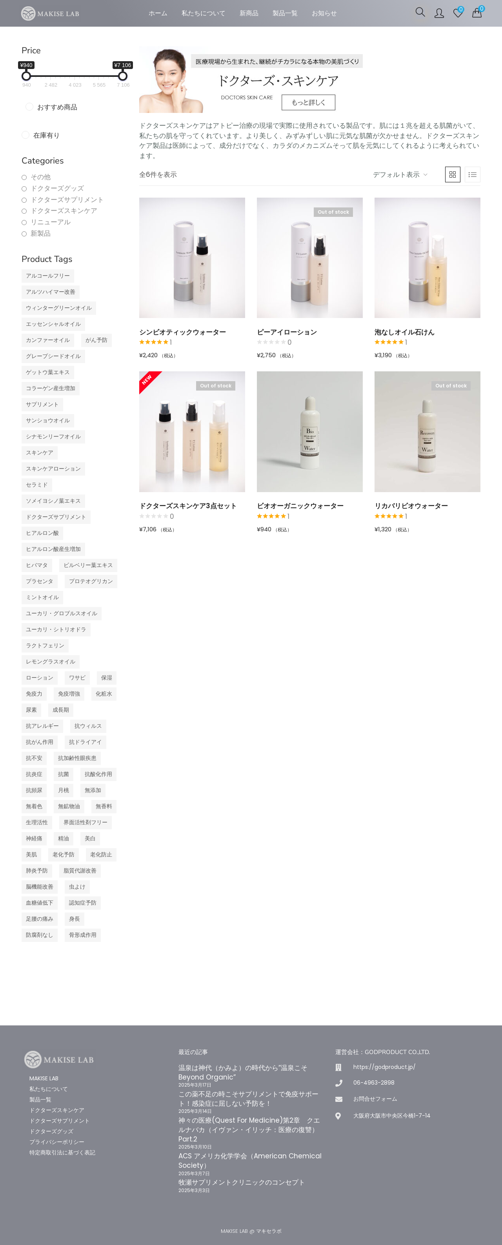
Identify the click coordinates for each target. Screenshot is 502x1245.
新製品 (41, 233)
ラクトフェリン (45, 645)
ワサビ (77, 678)
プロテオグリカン (91, 581)
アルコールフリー (48, 276)
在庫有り (46, 135)
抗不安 (34, 758)
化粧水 (104, 694)
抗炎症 (34, 774)
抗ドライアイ (85, 742)
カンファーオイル (48, 340)
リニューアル (51, 222)
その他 (41, 177)
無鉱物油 (69, 806)
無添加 (93, 790)
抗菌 (63, 774)
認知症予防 (82, 903)
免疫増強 (69, 694)
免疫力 (34, 694)
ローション (39, 678)
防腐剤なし (39, 935)
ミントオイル (42, 597)
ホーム (158, 13)
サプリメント (42, 404)
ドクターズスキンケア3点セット (188, 506)
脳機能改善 (39, 887)
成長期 (61, 710)
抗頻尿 (34, 790)
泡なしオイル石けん (405, 332)
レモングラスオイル (50, 661)
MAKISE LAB (43, 1078)
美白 (90, 838)
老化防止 (101, 854)
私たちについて (204, 13)
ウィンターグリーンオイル (59, 308)
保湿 (106, 678)
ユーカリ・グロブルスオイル (61, 613)
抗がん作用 (39, 742)
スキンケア (39, 452)
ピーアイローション (287, 332)
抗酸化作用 (98, 774)
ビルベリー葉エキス (88, 565)
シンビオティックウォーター (182, 332)
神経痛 (34, 838)
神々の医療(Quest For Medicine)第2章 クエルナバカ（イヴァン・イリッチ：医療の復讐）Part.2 (249, 1130)
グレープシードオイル (53, 356)
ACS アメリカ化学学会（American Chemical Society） (250, 1160)
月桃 (63, 790)
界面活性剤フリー (85, 822)
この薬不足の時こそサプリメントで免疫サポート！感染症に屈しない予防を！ (248, 1098)
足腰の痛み (39, 919)
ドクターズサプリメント (67, 199)
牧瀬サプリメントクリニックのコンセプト (241, 1182)
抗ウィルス (88, 726)
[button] (477, 12)
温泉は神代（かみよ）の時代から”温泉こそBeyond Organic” (242, 1072)
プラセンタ (39, 581)
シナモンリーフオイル (53, 436)
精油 (63, 838)
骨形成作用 (82, 935)
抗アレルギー (42, 726)
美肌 (31, 854)
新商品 (249, 13)
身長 (74, 919)
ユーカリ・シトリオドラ (56, 629)
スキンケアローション (53, 469)
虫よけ (77, 887)
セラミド (37, 485)
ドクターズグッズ (57, 188)
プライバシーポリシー (56, 1142)
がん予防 (96, 340)
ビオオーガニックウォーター (300, 506)
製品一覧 (285, 13)
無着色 (34, 806)
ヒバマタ (37, 565)
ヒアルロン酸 (42, 533)
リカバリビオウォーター (411, 506)
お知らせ (324, 13)
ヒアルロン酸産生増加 (53, 549)
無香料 (104, 806)
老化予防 (64, 854)
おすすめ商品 (57, 107)
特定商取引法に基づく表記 (62, 1152)
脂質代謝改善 (80, 870)
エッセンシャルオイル (53, 324)
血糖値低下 (39, 903)
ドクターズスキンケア (64, 210)
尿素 (31, 710)
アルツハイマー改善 (50, 292)
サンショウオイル (48, 420)
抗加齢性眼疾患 (77, 758)
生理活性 (37, 822)
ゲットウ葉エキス (48, 372)
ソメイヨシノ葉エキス (53, 501)
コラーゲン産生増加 (50, 388)
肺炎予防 (37, 870)
